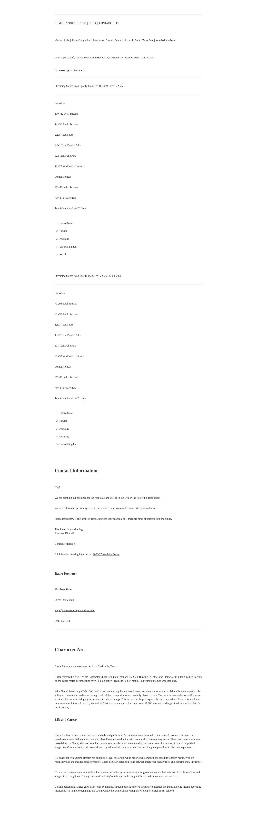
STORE (82, 23)
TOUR (92, 23)
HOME (58, 23)
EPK (116, 23)
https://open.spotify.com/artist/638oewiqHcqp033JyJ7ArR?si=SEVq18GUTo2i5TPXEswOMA (105, 57)
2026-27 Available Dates (106, 554)
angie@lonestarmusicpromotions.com (75, 610)
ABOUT (69, 23)
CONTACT (105, 23)
